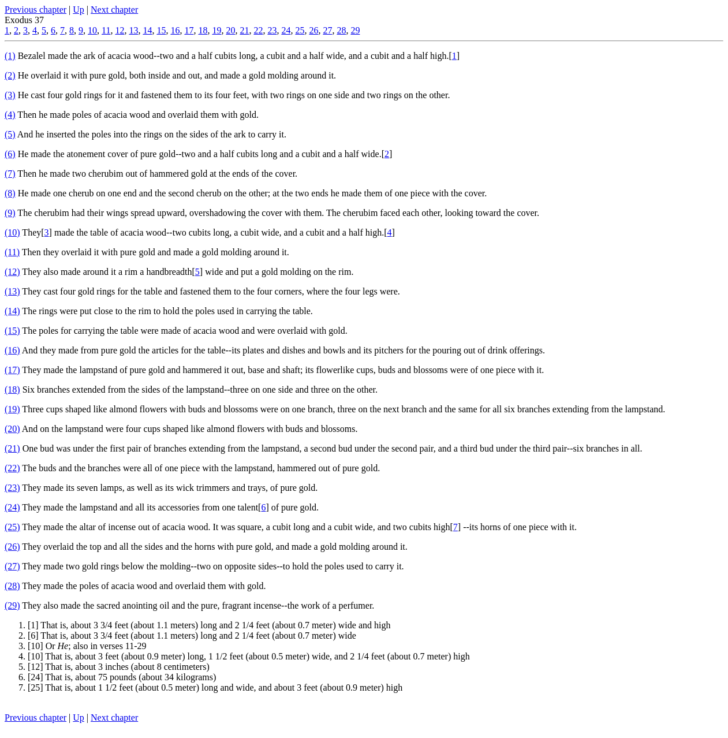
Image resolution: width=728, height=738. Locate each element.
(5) (10, 134)
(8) (10, 193)
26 (313, 30)
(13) (12, 291)
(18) (12, 389)
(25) (12, 527)
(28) (12, 586)
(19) (12, 409)
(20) (12, 429)
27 (327, 30)
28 (341, 30)
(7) (10, 173)
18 (202, 30)
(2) (10, 75)
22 (258, 30)
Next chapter (114, 9)
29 (355, 30)
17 (188, 30)
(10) (12, 232)
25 (299, 30)
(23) (12, 488)
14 (147, 30)
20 (230, 30)
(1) (10, 56)
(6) (10, 154)
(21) (12, 448)
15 (161, 30)
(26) (12, 546)
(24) (12, 507)
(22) (12, 468)
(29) (12, 605)
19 (216, 30)
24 (285, 30)
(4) (10, 115)
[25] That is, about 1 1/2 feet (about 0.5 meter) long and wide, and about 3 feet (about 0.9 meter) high (215, 687)
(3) (10, 95)
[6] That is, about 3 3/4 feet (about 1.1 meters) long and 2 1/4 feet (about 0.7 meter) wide (192, 635)
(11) (12, 252)
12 (119, 30)
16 (175, 30)
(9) (10, 213)
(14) (12, 311)
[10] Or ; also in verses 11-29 (87, 646)
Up (78, 9)
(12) (12, 272)
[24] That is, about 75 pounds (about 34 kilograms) (122, 677)
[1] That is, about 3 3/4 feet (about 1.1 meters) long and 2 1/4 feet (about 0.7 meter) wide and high (209, 625)
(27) (12, 566)
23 (272, 30)
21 (244, 30)
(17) (12, 370)
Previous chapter (35, 9)
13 (133, 30)
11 (106, 30)
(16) (12, 350)
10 (92, 30)
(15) (12, 331)
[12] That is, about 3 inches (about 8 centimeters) (119, 667)
